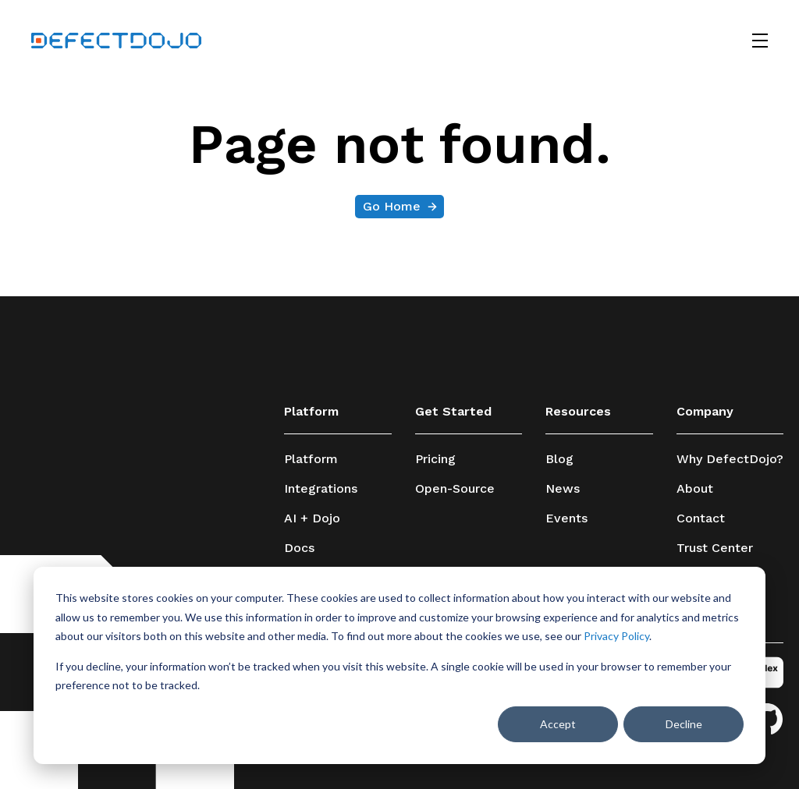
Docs (299, 548)
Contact (700, 518)
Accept (558, 724)
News (562, 489)
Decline (684, 724)
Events (566, 518)
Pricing (435, 459)
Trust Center (714, 548)
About (694, 489)
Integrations (320, 489)
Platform (311, 459)
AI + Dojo (312, 518)
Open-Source (455, 489)
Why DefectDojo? (729, 459)
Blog (559, 459)
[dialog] (399, 665)
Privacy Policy (616, 635)
